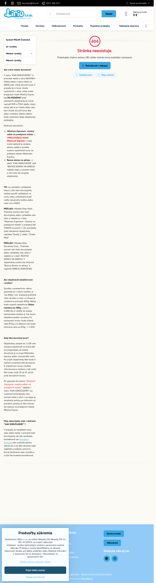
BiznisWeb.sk (87, 578)
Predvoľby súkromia (70, 574)
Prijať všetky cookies (35, 570)
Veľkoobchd (112, 542)
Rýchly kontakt (114, 533)
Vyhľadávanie (83, 74)
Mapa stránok (105, 74)
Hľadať (108, 13)
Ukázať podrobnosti (35, 577)
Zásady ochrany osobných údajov (96, 574)
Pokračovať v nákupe (94, 66)
